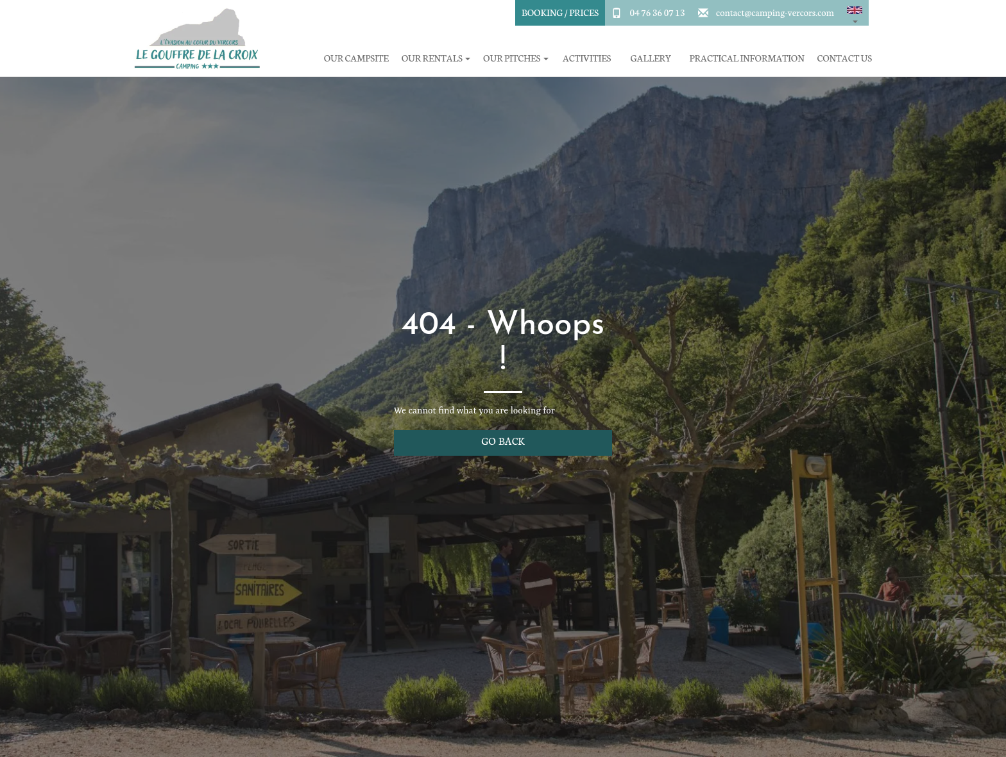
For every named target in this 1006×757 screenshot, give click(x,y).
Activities (587, 58)
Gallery (651, 58)
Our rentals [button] (436, 58)
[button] (854, 12)
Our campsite (356, 58)
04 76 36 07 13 (657, 12)
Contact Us (844, 58)
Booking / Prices (560, 12)
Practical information (747, 58)
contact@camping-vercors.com (775, 12)
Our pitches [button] (515, 58)
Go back (502, 440)
